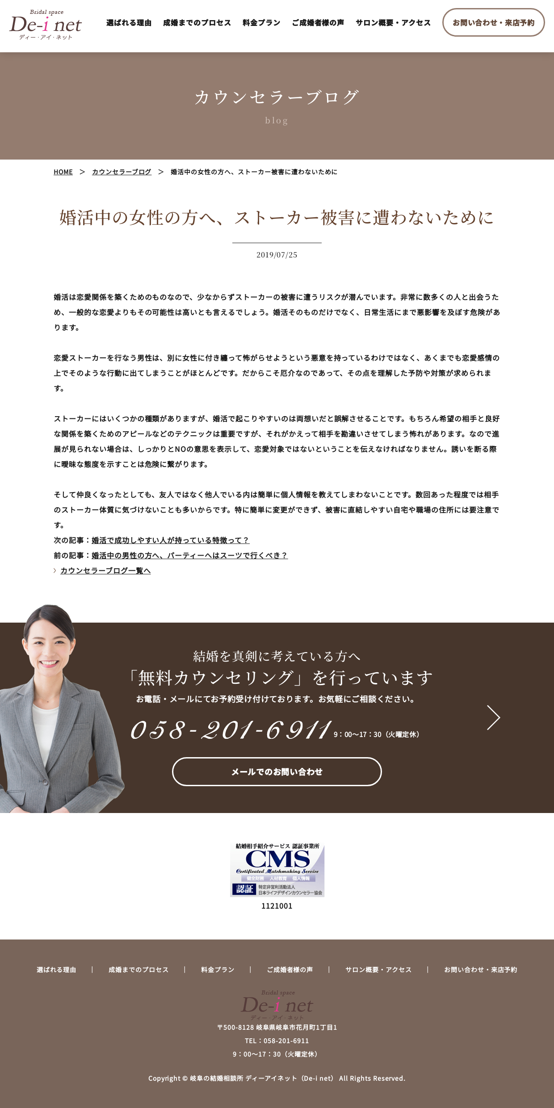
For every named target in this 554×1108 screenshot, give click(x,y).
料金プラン (262, 22)
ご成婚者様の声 (318, 22)
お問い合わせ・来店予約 (493, 22)
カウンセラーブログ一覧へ (105, 570)
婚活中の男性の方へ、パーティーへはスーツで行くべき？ (190, 555)
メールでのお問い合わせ (277, 771)
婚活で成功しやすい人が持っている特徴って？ (171, 540)
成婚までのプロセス (197, 22)
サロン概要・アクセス (393, 22)
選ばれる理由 (129, 22)
